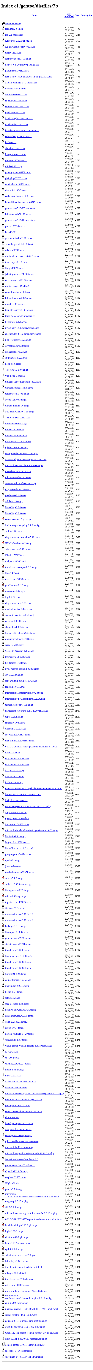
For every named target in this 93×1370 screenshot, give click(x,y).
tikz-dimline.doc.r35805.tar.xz (20, 740)
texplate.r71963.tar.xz (15, 1177)
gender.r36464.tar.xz (15, 112)
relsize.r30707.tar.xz (15, 250)
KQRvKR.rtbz (12, 1183)
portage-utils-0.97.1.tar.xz (17, 1105)
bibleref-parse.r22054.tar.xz (18, 298)
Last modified (69, 15)
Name (35, 15)
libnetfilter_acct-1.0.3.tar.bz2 (19, 848)
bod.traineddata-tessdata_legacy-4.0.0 (23, 1099)
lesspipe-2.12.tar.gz (14, 770)
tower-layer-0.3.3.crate (16, 262)
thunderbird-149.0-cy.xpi (17, 950)
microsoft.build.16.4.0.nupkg (19, 1147)
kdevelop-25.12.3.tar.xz (16, 1261)
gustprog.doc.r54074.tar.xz (18, 854)
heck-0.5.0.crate (13, 364)
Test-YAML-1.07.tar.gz (16, 369)
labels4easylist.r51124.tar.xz (19, 118)
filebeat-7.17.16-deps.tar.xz (18, 1351)
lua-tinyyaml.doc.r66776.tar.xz (20, 46)
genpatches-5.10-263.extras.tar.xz (21, 208)
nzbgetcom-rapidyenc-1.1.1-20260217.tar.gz (26, 710)
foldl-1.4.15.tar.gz (14, 501)
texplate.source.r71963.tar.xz (19, 310)
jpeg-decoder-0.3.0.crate (17, 1004)
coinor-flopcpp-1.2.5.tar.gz (18, 980)
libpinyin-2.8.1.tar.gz (15, 836)
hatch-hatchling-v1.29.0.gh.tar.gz (21, 1225)
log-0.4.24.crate (12, 597)
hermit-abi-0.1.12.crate (16, 322)
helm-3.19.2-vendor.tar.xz (17, 1243)
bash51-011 (10, 142)
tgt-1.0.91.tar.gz (12, 860)
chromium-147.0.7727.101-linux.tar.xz (24, 1356)
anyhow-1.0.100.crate (15, 621)
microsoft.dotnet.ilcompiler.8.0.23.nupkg (25, 698)
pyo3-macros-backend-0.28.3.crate (22, 669)
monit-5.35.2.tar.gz (14, 1069)
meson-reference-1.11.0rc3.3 (19, 914)
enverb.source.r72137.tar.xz (18, 280)
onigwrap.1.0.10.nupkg (16, 1201)
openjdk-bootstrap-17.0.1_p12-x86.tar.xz (25, 1327)
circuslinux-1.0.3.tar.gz (16, 1039)
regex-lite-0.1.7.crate (15, 687)
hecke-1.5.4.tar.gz (13, 992)
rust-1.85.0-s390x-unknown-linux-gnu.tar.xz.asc (28, 76)
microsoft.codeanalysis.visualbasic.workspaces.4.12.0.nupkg (34, 1093)
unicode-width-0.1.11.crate (18, 471)
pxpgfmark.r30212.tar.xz (17, 70)
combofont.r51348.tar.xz (17, 106)
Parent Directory (13, 23)
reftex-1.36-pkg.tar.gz (15, 896)
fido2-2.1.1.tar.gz (13, 1207)
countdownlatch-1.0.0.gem (18, 292)
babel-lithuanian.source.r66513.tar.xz (23, 202)
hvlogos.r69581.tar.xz (15, 154)
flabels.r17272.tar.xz (15, 148)
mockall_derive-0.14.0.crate (18, 609)
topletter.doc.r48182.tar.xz (18, 902)
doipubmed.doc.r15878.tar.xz (19, 639)
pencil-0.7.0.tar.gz (14, 1189)
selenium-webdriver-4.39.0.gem (20, 1255)
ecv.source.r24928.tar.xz (17, 346)
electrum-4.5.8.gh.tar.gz (16, 1237)
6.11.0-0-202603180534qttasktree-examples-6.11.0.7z (31, 746)
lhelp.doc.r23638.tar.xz (16, 800)
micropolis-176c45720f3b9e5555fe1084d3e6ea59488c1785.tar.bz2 (32, 1195)
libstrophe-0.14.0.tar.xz (16, 932)
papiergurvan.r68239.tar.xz (18, 172)
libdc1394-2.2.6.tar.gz (15, 974)
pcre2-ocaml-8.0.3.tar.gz (17, 585)
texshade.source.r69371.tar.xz (19, 872)
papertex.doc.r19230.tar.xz (18, 938)
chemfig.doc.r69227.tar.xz (18, 1063)
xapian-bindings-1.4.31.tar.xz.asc (21, 82)
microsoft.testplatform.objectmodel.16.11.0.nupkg (29, 1153)
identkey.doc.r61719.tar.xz (18, 58)
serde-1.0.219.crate (14, 645)
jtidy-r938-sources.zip (16, 812)
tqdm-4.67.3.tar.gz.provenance (20, 316)
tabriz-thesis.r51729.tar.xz (17, 184)
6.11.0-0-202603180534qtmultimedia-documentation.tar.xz (33, 1219)
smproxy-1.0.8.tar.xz (15, 722)
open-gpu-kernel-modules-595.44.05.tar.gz (26, 1291)
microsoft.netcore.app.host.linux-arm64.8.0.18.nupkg (31, 1213)
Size (77, 15)
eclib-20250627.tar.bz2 (16, 1022)
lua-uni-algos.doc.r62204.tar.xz (20, 633)
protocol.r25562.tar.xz (16, 160)
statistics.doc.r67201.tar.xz (18, 944)
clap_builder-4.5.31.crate (17, 758)
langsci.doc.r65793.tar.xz (17, 842)
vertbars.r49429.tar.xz (15, 88)
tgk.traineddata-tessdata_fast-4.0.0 (21, 1141)
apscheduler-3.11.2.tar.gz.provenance (23, 334)
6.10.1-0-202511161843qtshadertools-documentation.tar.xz (33, 788)
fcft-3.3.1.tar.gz (12, 998)
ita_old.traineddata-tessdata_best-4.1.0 (24, 1267)
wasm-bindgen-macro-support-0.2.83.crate (25, 459)
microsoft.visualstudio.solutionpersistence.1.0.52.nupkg (32, 830)
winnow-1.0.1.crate (14, 776)
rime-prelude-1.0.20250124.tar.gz (21, 453)
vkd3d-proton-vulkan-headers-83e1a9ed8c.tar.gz (28, 1045)
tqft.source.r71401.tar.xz (17, 393)
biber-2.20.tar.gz (13, 1075)
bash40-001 (11, 232)
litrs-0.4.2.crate (12, 573)
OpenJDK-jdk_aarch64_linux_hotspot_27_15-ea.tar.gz (31, 1333)
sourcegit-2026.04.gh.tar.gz (18, 1135)
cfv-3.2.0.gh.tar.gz (14, 675)
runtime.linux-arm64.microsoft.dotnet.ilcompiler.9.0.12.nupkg (28, 1297)
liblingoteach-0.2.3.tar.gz (17, 890)
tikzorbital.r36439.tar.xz (16, 190)
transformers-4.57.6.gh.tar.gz (19, 1279)
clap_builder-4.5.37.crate (17, 764)
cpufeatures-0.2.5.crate (16, 358)
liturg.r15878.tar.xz (14, 268)
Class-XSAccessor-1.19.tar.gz (19, 651)
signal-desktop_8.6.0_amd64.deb (21, 1315)
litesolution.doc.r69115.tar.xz (19, 1016)
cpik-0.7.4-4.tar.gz (14, 1249)
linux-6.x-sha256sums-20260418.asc (23, 794)
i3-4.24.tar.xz (11, 1051)
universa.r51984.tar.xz (16, 435)
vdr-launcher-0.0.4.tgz (16, 423)
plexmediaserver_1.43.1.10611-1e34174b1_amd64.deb (31, 1309)
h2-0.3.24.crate (12, 752)
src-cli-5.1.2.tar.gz (14, 878)
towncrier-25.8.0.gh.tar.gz (17, 657)
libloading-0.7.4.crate (15, 507)
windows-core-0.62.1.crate (18, 549)
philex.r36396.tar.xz (15, 226)
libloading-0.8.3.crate (15, 513)
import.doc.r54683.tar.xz (17, 824)
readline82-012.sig (14, 29)
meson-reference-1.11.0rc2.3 (19, 920)
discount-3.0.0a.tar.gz (15, 728)
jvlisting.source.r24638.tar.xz (19, 274)
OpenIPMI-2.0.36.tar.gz (16, 1171)
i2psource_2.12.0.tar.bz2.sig (18, 40)
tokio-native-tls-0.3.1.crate (18, 477)
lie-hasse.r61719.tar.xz (16, 352)
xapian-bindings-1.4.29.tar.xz (19, 1033)
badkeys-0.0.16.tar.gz (15, 926)
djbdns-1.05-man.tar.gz (16, 447)
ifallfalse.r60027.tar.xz (16, 94)
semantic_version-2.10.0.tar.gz (20, 615)
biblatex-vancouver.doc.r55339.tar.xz (23, 381)
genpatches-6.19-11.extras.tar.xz (20, 220)
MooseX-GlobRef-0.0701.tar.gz (20, 483)
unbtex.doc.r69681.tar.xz (17, 986)
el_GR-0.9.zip (12, 1117)
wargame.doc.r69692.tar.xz (18, 1129)
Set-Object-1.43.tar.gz (16, 663)
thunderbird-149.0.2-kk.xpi (18, 968)
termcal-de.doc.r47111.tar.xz (19, 704)
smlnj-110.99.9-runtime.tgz (18, 884)
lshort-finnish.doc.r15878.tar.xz (20, 1081)
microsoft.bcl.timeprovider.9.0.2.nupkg (24, 693)
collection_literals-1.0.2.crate (19, 196)
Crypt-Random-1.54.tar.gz (18, 489)
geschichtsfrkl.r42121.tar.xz (18, 238)
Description (87, 15)
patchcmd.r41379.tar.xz (16, 124)
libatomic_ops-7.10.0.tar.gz (18, 956)
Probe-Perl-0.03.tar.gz (16, 399)
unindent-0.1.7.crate (15, 304)
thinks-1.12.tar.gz (13, 166)
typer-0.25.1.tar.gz (14, 716)
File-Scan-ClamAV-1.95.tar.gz (19, 411)
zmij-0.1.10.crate (13, 531)
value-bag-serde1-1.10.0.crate (19, 244)
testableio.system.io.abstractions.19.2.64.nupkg (28, 806)
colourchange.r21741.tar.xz (18, 136)
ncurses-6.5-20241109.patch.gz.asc (22, 64)
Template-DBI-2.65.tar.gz (17, 417)
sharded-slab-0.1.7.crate (16, 627)
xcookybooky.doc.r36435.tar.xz (20, 1010)
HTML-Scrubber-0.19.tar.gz (19, 543)
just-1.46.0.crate (13, 866)
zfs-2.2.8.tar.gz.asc (14, 34)
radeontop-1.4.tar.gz (15, 591)
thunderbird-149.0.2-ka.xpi (18, 962)
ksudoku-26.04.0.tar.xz (16, 1087)
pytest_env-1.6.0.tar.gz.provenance (22, 328)
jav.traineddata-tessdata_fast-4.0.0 (21, 1159)
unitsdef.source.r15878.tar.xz (19, 387)
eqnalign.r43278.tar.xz (16, 100)
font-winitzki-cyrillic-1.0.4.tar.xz (21, 681)
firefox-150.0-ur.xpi (14, 908)
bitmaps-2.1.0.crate (14, 429)
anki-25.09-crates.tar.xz (16, 1303)
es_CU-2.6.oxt (12, 1057)
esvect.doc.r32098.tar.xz (17, 579)
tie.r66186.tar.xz (13, 52)
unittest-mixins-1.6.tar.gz (17, 405)
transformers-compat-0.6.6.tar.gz (21, 567)
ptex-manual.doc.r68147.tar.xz (20, 1165)
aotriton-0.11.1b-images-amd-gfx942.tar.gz (26, 1321)
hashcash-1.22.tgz (14, 782)
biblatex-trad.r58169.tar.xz (18, 214)
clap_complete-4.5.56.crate (18, 603)
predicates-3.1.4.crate (15, 495)
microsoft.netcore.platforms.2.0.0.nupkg (24, 465)
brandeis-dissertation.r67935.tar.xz (22, 130)
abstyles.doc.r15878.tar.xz (17, 734)
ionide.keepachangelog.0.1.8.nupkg (22, 525)
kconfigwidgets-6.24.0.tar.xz (19, 1123)
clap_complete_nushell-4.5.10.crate (22, 537)
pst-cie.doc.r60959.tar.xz (17, 1285)
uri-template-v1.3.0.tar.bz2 (18, 441)
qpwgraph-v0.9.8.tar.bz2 (17, 818)
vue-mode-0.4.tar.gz (15, 375)
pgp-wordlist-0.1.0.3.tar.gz (18, 340)
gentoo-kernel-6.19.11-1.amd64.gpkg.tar (24, 1345)
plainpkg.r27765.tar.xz (16, 178)
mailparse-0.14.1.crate (16, 561)
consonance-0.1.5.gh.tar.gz (18, 519)
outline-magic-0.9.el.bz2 (17, 286)
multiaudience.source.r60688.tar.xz (22, 256)
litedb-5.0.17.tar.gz (14, 1027)
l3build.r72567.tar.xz (15, 555)
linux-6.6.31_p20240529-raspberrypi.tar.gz (26, 1339)
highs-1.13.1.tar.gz (14, 1231)
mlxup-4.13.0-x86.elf (15, 1273)
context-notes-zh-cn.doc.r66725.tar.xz (23, 1111)
